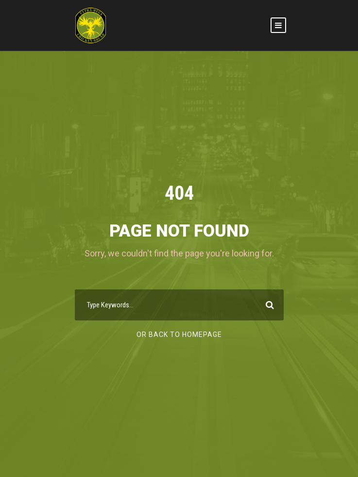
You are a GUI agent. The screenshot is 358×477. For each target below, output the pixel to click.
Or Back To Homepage (179, 334)
